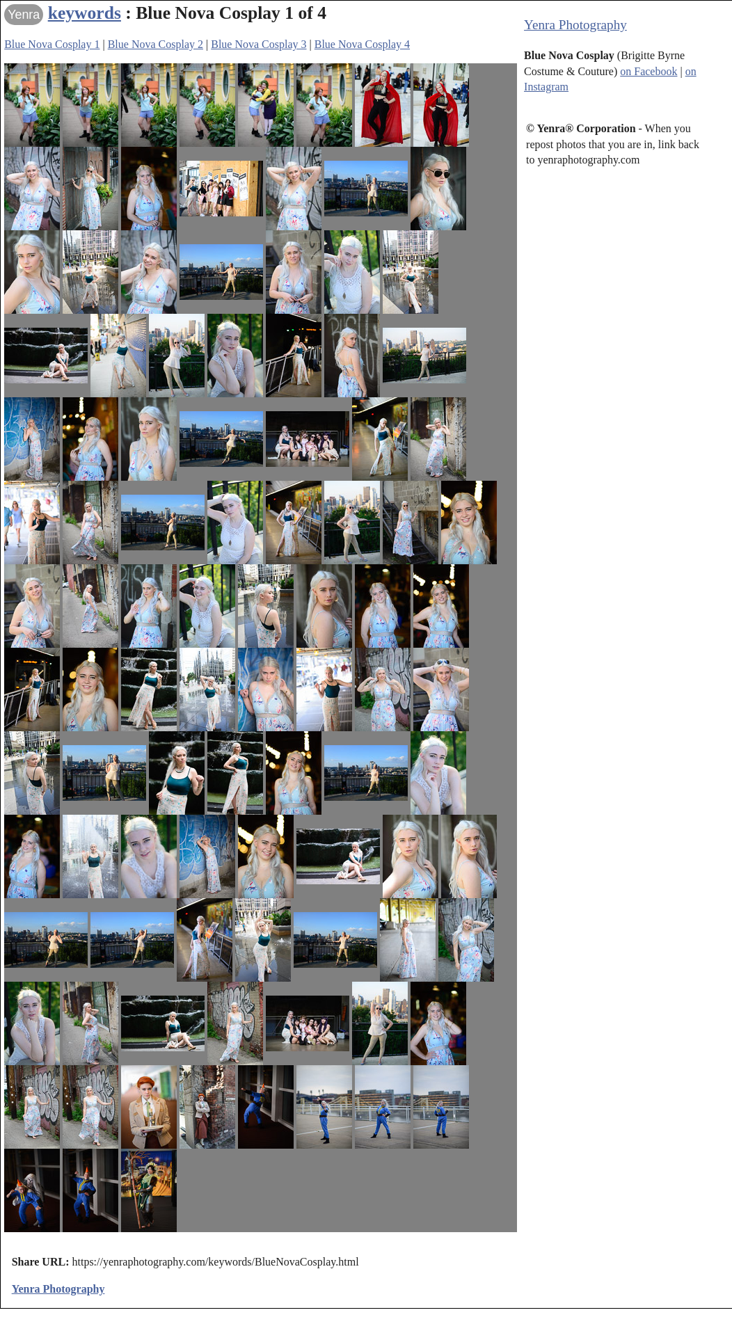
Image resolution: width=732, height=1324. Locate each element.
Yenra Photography (575, 24)
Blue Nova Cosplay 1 (52, 44)
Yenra (24, 15)
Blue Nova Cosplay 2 (155, 44)
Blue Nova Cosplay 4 (362, 44)
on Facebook (648, 71)
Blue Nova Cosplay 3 (258, 44)
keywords (84, 13)
